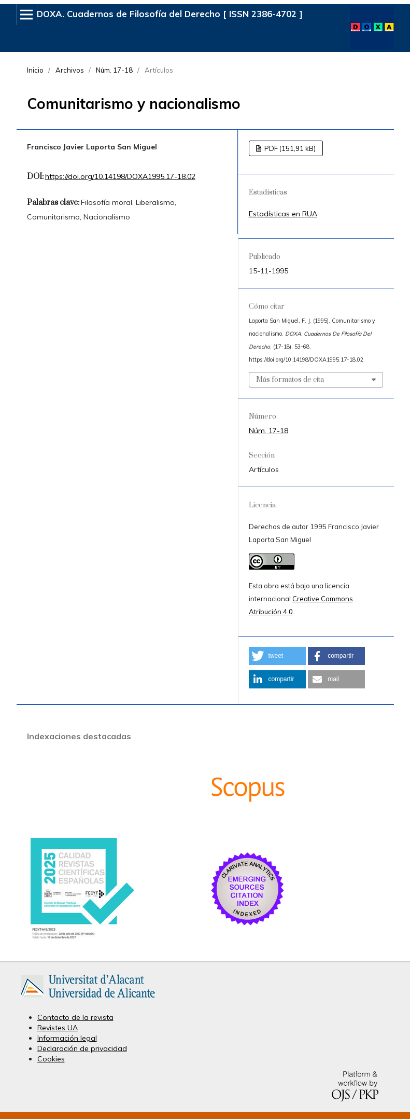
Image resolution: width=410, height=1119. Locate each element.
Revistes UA (57, 1027)
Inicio (35, 70)
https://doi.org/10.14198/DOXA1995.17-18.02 (120, 176)
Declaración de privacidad (82, 1048)
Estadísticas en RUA (283, 213)
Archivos (69, 70)
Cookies (51, 1058)
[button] (277, 656)
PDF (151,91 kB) (289, 148)
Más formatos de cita (290, 379)
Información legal (67, 1038)
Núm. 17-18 (114, 70)
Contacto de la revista (75, 1017)
